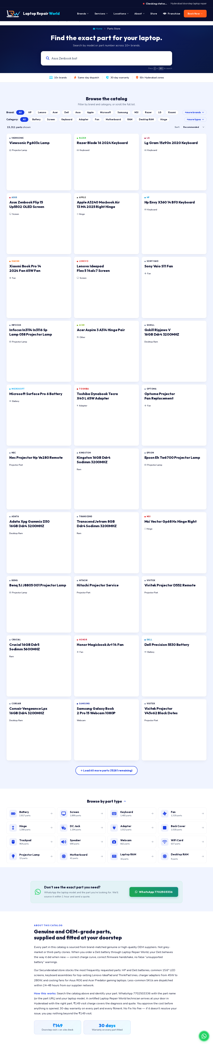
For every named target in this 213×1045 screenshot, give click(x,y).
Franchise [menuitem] (171, 13)
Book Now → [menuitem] (195, 13)
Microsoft (105, 112)
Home (97, 28)
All (20, 112)
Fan (97, 119)
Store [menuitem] (153, 13)
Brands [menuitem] (83, 13)
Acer (55, 112)
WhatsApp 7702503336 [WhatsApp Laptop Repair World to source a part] (154, 892)
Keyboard (66, 119)
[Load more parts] (106, 770)
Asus (78, 112)
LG (159, 112)
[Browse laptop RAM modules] (131, 856)
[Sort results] (193, 127)
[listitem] (38, 162)
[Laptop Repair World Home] (33, 14)
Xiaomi (172, 112)
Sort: (177, 127)
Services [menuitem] (101, 13)
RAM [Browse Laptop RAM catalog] (129, 119)
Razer (148, 112)
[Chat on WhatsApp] (204, 1036)
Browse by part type (106, 801)
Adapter (83, 119)
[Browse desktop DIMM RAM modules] (182, 856)
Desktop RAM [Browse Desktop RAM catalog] (146, 119)
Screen (51, 119)
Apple (90, 112)
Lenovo (42, 112)
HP (29, 112)
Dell (66, 112)
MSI (136, 112)
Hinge (163, 119)
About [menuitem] (139, 13)
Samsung (123, 112)
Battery (36, 119)
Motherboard (113, 119)
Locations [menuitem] (121, 13)
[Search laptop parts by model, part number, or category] (103, 58)
